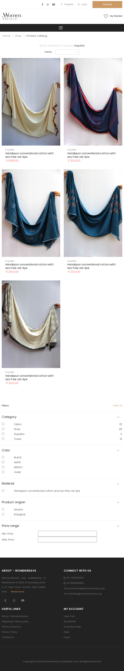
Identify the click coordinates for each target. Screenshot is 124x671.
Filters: (5, 405)
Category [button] (9, 417)
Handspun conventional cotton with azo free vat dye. (29, 155)
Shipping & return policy (15, 621)
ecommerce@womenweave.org (86, 588)
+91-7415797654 (75, 577)
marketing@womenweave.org (84, 593)
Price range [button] (10, 526)
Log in (67, 637)
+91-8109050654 (75, 583)
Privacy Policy (9, 632)
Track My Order (72, 626)
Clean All (117, 405)
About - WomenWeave (15, 616)
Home (6, 36)
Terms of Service (11, 626)
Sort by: (48, 51)
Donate (107, 4)
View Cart (69, 616)
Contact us (8, 637)
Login (82, 4)
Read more (17, 591)
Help (66, 632)
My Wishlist (70, 621)
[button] (62, 450)
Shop (18, 36)
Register (67, 4)
